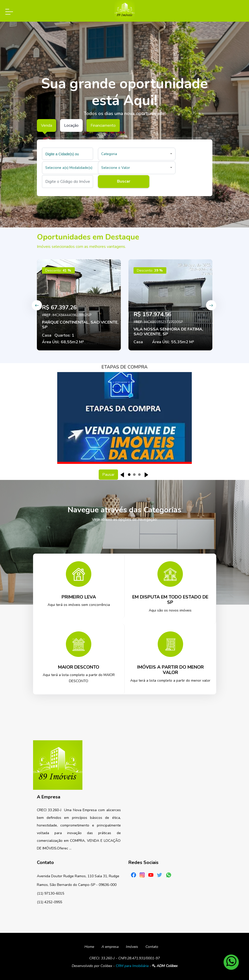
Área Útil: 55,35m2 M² (173, 342)
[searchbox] (68, 153)
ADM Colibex (165, 965)
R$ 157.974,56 (152, 314)
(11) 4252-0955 (49, 902)
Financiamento (103, 125)
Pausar (108, 474)
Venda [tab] (46, 125)
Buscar (123, 181)
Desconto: (58, 270)
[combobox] (67, 154)
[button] (136, 154)
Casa (46, 335)
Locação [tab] (71, 125)
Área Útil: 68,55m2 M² (63, 342)
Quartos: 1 (64, 335)
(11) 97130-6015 (50, 893)
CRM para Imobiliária (132, 965)
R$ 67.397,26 (59, 307)
